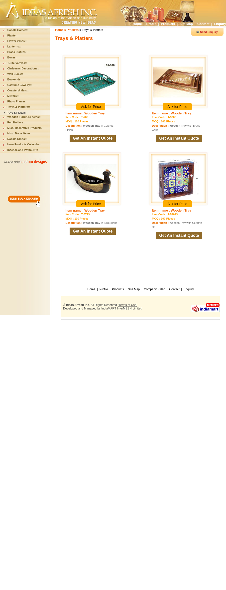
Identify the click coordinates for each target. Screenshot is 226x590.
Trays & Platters (16, 112)
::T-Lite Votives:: (16, 62)
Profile (151, 24)
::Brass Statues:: (16, 51)
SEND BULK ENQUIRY (24, 198)
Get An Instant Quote (93, 138)
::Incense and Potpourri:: (21, 149)
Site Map (186, 24)
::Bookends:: (13, 79)
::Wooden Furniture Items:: (23, 116)
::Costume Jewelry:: (18, 84)
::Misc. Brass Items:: (18, 133)
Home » (61, 30)
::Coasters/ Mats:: (17, 90)
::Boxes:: (11, 57)
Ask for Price (91, 107)
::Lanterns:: (13, 46)
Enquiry (220, 24)
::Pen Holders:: (15, 122)
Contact (203, 24)
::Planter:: (11, 35)
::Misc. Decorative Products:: (24, 127)
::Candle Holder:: (16, 29)
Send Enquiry (209, 31)
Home (137, 24)
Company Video (154, 289)
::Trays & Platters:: (17, 106)
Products (168, 24)
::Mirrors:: (12, 95)
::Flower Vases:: (15, 40)
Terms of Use (127, 305)
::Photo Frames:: (16, 101)
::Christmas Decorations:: (22, 68)
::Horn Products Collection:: (23, 144)
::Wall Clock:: (14, 73)
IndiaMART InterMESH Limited (121, 308)
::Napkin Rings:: (16, 138)
